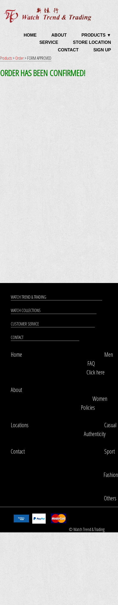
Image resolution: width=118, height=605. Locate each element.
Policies (88, 407)
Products (6, 58)
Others (110, 498)
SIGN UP (102, 50)
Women (99, 398)
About (16, 390)
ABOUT (59, 35)
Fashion (110, 475)
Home (16, 354)
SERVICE (48, 42)
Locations (19, 425)
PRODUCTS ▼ (96, 35)
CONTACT (68, 50)
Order (19, 58)
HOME (30, 35)
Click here (96, 372)
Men (108, 354)
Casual (110, 425)
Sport (109, 451)
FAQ (91, 363)
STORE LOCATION (92, 42)
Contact (18, 451)
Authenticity (95, 434)
